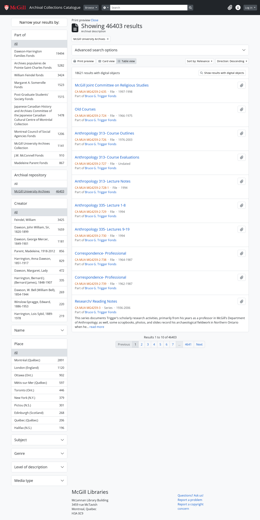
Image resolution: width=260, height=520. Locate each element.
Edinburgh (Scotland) (39, 414)
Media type (23, 480)
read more (96, 327)
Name (19, 330)
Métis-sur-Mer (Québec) (39, 384)
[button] (230, 7)
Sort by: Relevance (198, 61)
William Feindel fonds (39, 76)
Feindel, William (39, 221)
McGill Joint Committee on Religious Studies (112, 85)
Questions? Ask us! (190, 495)
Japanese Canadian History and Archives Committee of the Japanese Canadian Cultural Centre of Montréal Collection (39, 115)
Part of (20, 34)
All (16, 44)
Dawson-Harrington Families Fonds (39, 53)
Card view (106, 61)
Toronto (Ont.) (39, 391)
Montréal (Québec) (39, 361)
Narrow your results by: (39, 22)
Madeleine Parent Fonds (39, 164)
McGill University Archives (39, 192)
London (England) (39, 368)
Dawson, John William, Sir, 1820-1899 (39, 229)
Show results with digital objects (222, 73)
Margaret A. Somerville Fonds (39, 85)
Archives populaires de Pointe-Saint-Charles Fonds (39, 65)
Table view (126, 61)
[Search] (148, 7)
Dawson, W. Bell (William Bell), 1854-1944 (39, 292)
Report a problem (190, 500)
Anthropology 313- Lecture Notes (103, 181)
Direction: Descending (231, 61)
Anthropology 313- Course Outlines (104, 133)
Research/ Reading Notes (96, 301)
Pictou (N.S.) (39, 406)
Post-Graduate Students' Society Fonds (39, 97)
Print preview (83, 61)
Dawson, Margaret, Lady (39, 271)
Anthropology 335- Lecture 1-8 (100, 205)
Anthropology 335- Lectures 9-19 (102, 229)
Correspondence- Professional (100, 253)
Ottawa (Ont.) (39, 376)
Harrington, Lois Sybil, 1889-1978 (39, 316)
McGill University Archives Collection (39, 146)
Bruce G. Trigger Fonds (100, 96)
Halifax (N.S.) (39, 428)
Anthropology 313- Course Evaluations (107, 157)
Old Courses (85, 109)
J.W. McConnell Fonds (39, 156)
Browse (90, 7)
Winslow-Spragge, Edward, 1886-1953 (39, 304)
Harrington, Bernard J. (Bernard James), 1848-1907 (39, 280)
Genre (19, 453)
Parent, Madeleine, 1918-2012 (39, 252)
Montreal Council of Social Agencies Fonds (39, 134)
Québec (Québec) (39, 421)
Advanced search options (96, 49)
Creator (20, 203)
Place (18, 343)
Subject (20, 439)
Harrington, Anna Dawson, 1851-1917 (39, 261)
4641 (188, 344)
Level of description (30, 466)
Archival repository (30, 174)
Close (94, 20)
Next (199, 344)
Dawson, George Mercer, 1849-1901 (39, 241)
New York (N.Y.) (39, 399)
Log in (249, 7)
